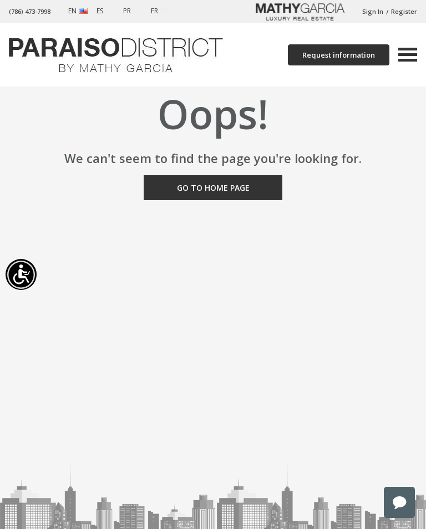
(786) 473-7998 (29, 11)
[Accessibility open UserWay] (21, 274)
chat (399, 502)
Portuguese (137, 11)
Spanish (109, 11)
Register (404, 11)
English (83, 11)
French (164, 11)
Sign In (372, 11)
